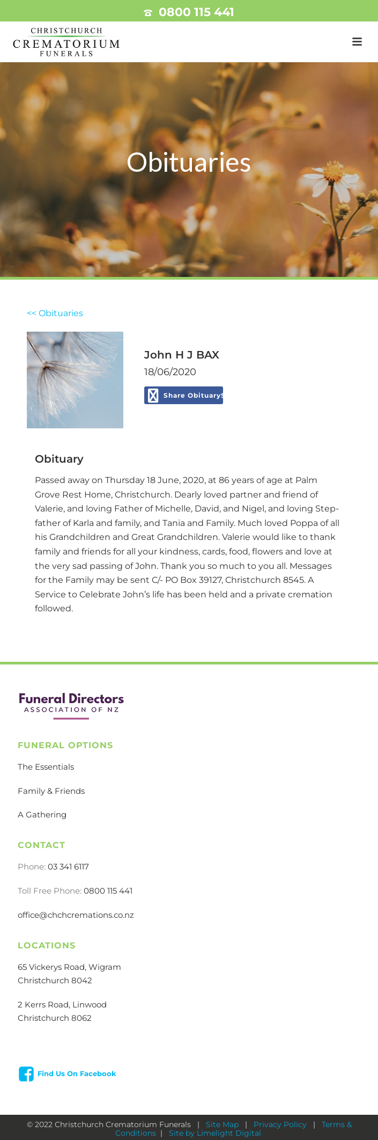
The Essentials (46, 767)
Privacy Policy (281, 1124)
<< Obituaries (55, 313)
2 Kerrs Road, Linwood (62, 1004)
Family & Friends (51, 791)
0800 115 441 (196, 12)
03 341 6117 (68, 866)
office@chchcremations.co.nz (76, 915)
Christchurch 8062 (55, 1018)
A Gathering (42, 814)
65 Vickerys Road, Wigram (69, 967)
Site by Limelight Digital (214, 1133)
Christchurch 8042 (55, 980)
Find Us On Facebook (77, 1073)
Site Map (223, 1124)
